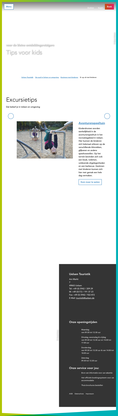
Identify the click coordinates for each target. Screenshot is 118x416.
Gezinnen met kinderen (69, 77)
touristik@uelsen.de (85, 298)
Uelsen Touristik (27, 77)
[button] (90, 182)
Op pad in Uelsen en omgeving (47, 77)
